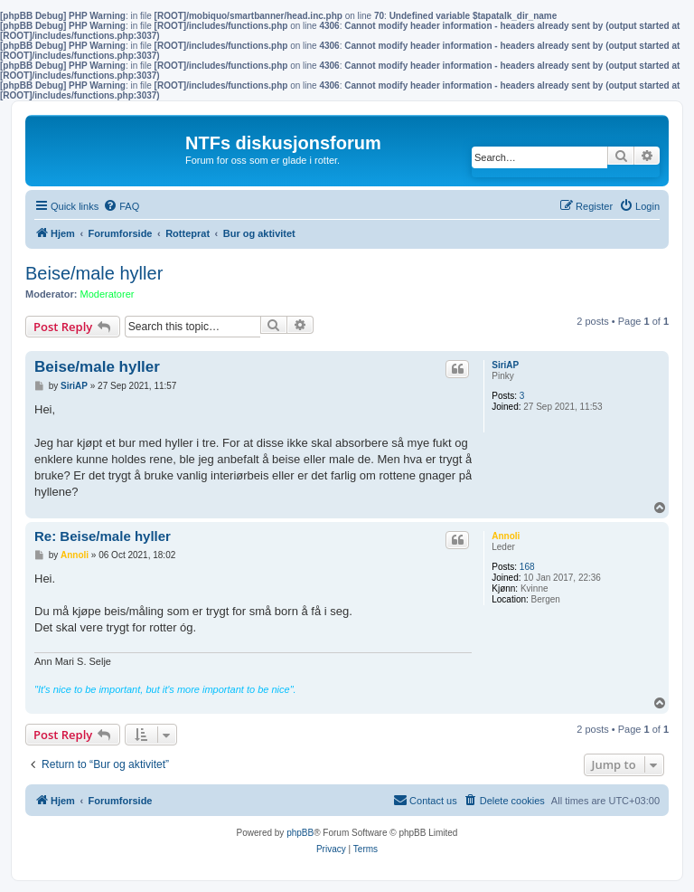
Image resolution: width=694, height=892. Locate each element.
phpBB (300, 833)
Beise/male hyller (94, 273)
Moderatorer (107, 294)
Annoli (506, 536)
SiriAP (505, 365)
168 (527, 567)
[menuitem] (121, 206)
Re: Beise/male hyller (102, 536)
